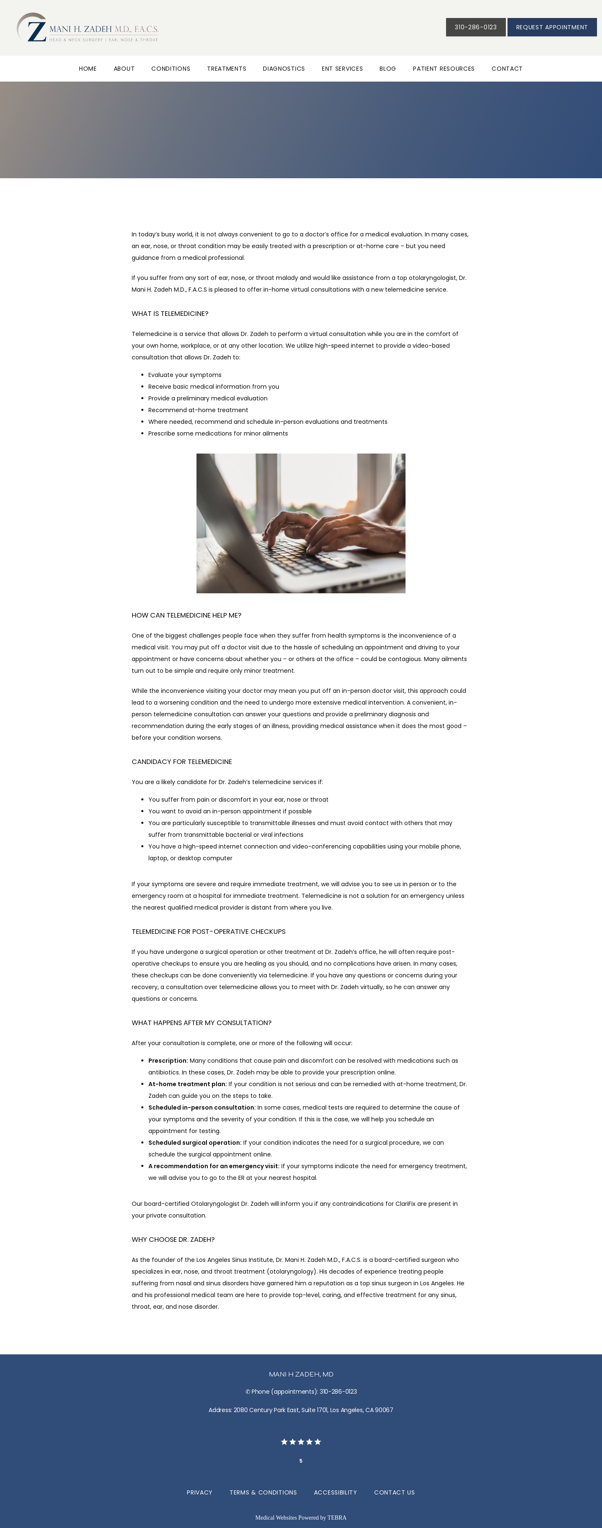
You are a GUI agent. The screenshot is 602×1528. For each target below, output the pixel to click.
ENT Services (342, 68)
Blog (388, 68)
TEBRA (337, 1518)
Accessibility (335, 1492)
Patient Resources (444, 68)
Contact (507, 68)
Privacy (200, 1492)
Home (88, 68)
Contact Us (394, 1492)
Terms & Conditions (263, 1492)
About (124, 68)
